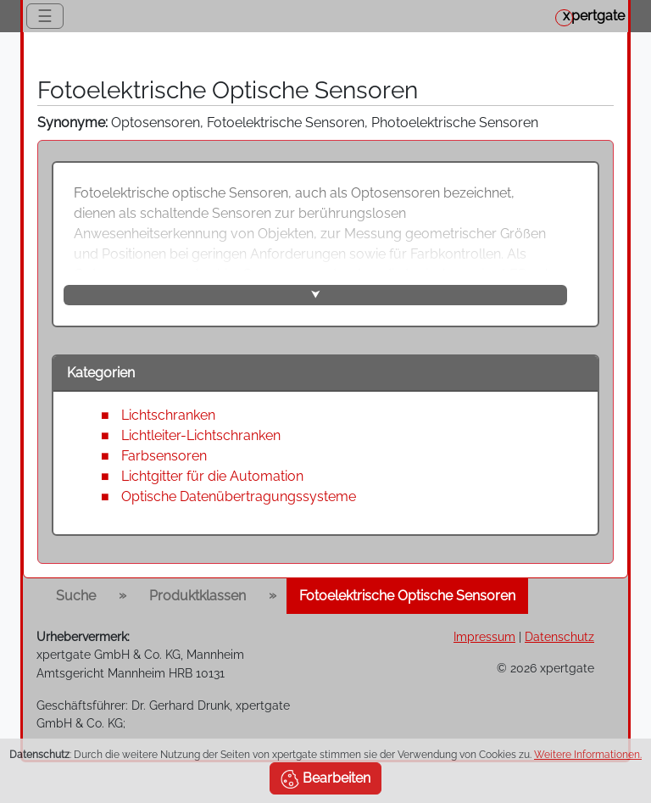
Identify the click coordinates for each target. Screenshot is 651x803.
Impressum (484, 636)
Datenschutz (559, 636)
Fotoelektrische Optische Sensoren (407, 596)
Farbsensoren (164, 456)
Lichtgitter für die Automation (212, 476)
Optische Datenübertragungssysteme (238, 496)
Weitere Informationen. (588, 755)
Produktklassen (197, 596)
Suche (76, 596)
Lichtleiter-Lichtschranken (201, 435)
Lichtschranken (168, 415)
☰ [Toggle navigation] (45, 16)
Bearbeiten (325, 779)
